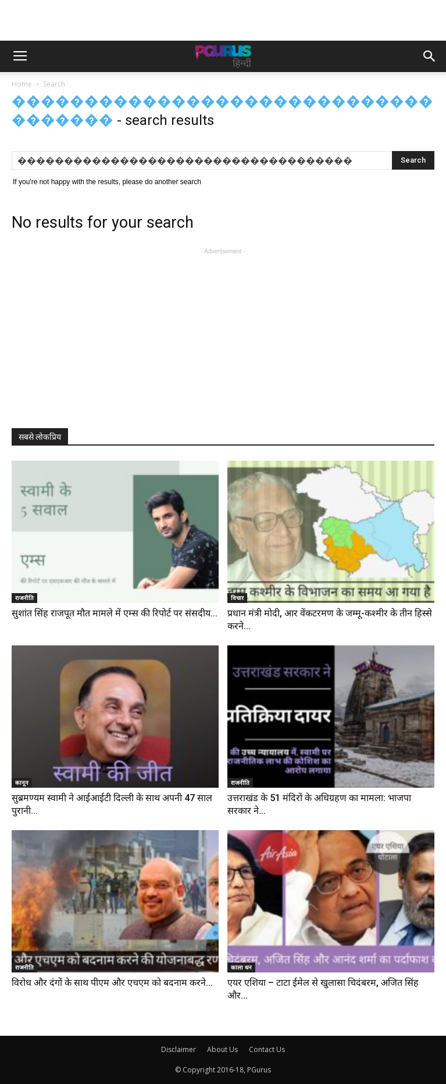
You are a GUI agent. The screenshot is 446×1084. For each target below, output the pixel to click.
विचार (237, 598)
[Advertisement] (223, 20)
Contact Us (267, 1049)
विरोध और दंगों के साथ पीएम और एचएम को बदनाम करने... (112, 982)
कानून (21, 782)
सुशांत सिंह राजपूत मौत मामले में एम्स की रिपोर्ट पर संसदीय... (114, 613)
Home (22, 84)
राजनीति (24, 598)
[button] (429, 56)
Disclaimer (178, 1049)
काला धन (241, 967)
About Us (222, 1049)
